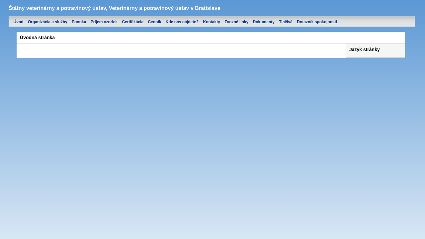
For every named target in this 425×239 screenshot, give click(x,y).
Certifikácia (132, 22)
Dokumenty (264, 22)
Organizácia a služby (47, 22)
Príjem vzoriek (104, 22)
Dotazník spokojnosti (317, 22)
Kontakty (211, 22)
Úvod (19, 22)
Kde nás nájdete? (182, 22)
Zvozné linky (236, 22)
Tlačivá (286, 22)
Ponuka (79, 22)
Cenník (154, 22)
